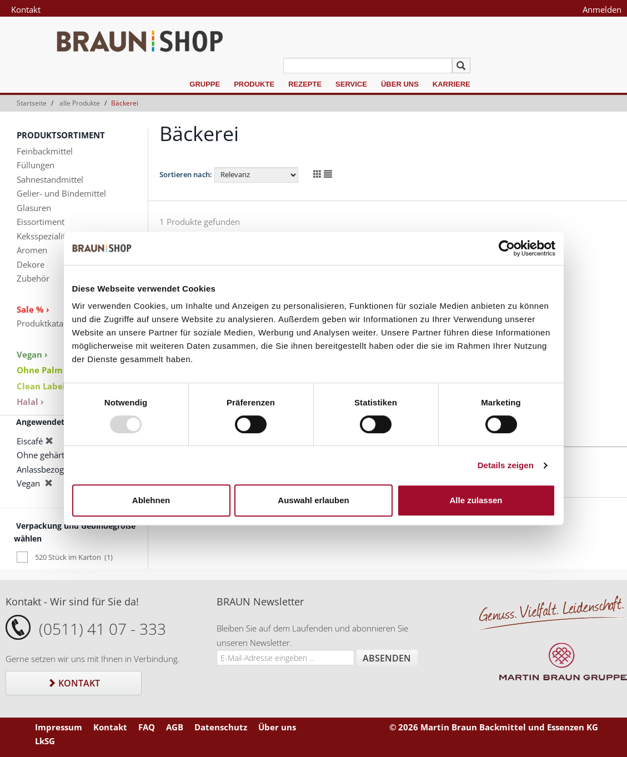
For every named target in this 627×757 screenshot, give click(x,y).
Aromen (32, 249)
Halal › (30, 401)
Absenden (387, 658)
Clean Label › (44, 386)
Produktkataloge (48, 323)
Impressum (58, 727)
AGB (174, 727)
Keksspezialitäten (49, 236)
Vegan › (32, 354)
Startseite (32, 103)
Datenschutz (220, 727)
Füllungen (35, 165)
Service (351, 84)
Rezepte (305, 84)
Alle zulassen (475, 500)
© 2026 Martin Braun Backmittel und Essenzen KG (493, 727)
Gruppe (204, 84)
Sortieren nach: (185, 174)
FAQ (146, 727)
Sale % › (33, 309)
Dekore (30, 264)
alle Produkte (79, 103)
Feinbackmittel (45, 151)
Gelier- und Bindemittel (61, 193)
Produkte (254, 84)
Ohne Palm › (42, 369)
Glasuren (34, 207)
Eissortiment (40, 221)
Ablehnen (151, 500)
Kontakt (26, 9)
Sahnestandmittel (50, 179)
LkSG (45, 740)
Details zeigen (506, 465)
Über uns (400, 84)
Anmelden (602, 9)
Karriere (451, 84)
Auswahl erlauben (313, 500)
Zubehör (33, 278)
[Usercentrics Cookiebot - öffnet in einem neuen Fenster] (506, 248)
